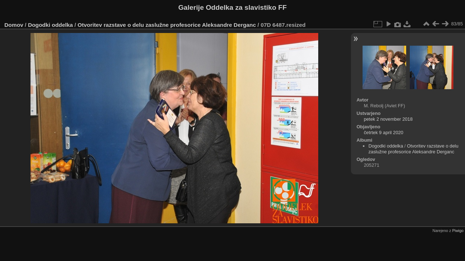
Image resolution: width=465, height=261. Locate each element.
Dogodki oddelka (50, 25)
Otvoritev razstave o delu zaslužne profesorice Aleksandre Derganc (166, 25)
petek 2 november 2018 (388, 119)
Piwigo (458, 230)
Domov (13, 25)
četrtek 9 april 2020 (383, 132)
